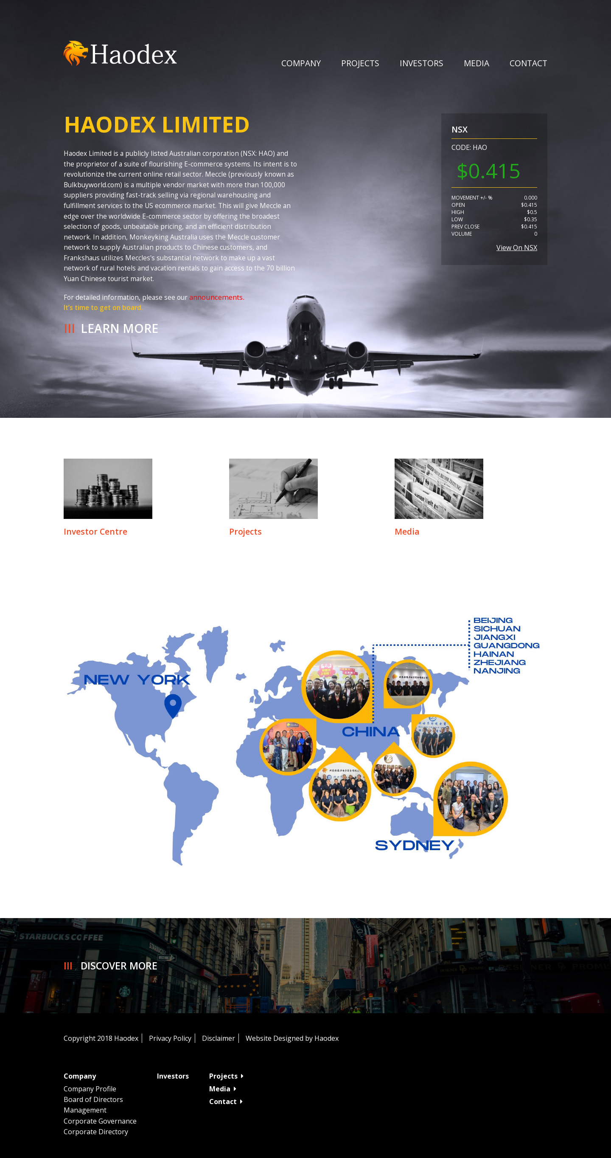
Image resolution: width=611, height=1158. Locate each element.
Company (301, 63)
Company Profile (90, 1088)
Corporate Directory (96, 1131)
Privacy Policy (170, 1038)
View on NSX (516, 247)
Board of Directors (93, 1099)
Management (85, 1110)
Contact (528, 63)
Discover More (119, 965)
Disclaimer (218, 1038)
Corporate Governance (100, 1121)
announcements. (216, 297)
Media (222, 1088)
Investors (421, 63)
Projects (360, 63)
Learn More (119, 328)
